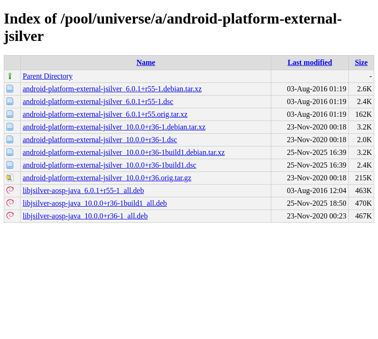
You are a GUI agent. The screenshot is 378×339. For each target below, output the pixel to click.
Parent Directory (47, 76)
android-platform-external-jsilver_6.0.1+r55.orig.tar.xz (105, 114)
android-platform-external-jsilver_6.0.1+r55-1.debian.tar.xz (112, 89)
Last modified (310, 62)
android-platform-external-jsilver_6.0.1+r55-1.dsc (98, 101)
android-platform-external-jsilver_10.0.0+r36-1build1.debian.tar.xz (124, 152)
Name (145, 62)
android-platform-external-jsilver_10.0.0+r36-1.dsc (100, 140)
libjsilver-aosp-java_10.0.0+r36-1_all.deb (85, 216)
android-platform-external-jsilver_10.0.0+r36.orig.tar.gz (107, 178)
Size (361, 62)
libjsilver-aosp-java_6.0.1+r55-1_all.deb (83, 190)
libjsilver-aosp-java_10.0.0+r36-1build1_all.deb (95, 203)
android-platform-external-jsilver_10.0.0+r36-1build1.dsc (109, 165)
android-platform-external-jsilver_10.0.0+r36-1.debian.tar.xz (114, 127)
